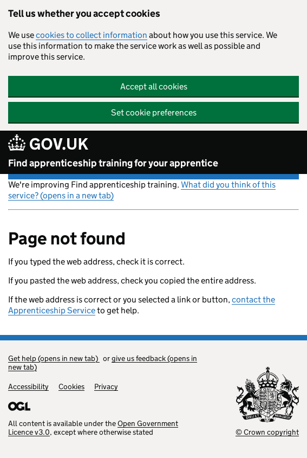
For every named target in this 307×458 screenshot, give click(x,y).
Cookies (71, 386)
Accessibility (28, 386)
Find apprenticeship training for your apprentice (113, 163)
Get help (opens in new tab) (54, 358)
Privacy (106, 386)
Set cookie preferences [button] (154, 112)
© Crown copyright (267, 432)
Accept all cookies (153, 86)
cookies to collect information (91, 35)
